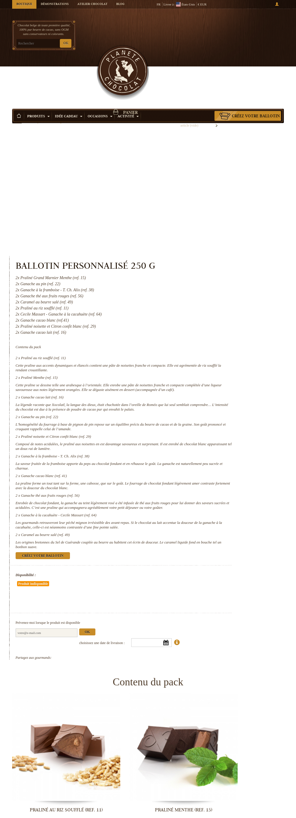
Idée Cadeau (68, 69)
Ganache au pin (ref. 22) (199, 278)
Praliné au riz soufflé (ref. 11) (203, 196)
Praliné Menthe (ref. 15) (199, 220)
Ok (247, 513)
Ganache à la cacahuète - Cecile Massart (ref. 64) (218, 404)
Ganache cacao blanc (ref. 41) (204, 350)
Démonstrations (55, 4)
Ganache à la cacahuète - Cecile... (44, 812)
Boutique (24, 4)
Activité (128, 69)
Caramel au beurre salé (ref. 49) (205, 428)
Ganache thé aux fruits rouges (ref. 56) (210, 375)
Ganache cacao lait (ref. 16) (202, 249)
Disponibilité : (185, 473)
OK (65, 43)
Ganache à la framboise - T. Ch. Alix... (113, 731)
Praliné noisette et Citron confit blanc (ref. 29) (216, 302)
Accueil (17, 79)
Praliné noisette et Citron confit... (44, 731)
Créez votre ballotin (256, 69)
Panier (252, 27)
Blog (120, 4)
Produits (38, 69)
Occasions (100, 69)
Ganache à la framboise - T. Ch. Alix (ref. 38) (215, 326)
